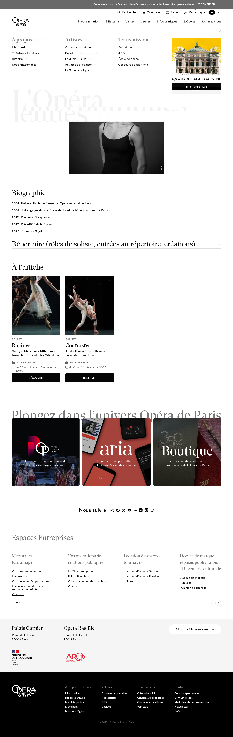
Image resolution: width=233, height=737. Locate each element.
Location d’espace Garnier (141, 571)
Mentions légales (75, 711)
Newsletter (181, 706)
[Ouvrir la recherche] (128, 12)
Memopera (71, 706)
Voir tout (18, 594)
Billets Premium (78, 576)
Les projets (19, 576)
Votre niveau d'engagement (30, 581)
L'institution (72, 693)
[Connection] (195, 12)
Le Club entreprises (81, 571)
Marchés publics (74, 702)
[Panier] (173, 12)
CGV (104, 702)
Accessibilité (109, 697)
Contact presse (183, 697)
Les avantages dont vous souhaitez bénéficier (28, 587)
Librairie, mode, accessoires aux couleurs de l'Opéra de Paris (187, 463)
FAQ (177, 711)
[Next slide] (218, 603)
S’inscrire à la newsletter (195, 629)
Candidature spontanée (150, 697)
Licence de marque (192, 578)
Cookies (106, 706)
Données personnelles (114, 693)
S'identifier (206, 4)
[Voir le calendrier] (152, 12)
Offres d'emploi (146, 693)
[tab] (116, 245)
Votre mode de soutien (27, 571)
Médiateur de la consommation (192, 702)
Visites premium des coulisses (88, 581)
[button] (17, 602)
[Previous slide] (211, 603)
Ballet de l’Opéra (116, 66)
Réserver (89, 378)
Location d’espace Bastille (141, 576)
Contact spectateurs (186, 693)
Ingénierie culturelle (193, 588)
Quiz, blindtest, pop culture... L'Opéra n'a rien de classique (116, 463)
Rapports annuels (75, 697)
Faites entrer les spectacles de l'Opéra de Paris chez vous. (46, 463)
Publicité (185, 583)
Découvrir (36, 378)
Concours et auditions (150, 702)
